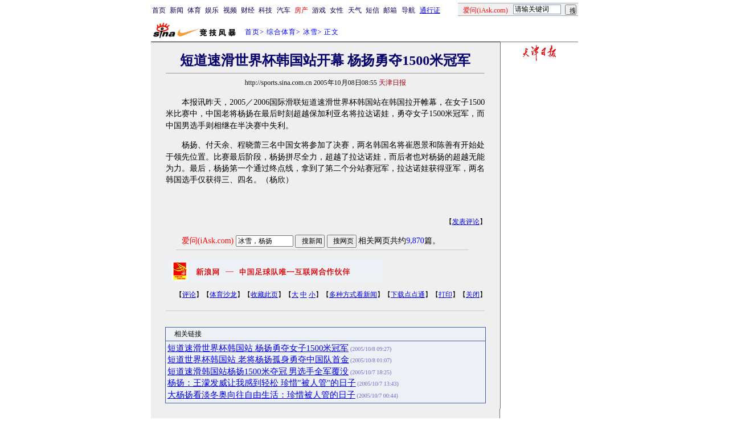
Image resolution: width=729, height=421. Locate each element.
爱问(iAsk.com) (208, 240)
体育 (194, 10)
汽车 (283, 10)
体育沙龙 (223, 295)
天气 (355, 10)
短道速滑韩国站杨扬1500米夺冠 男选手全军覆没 (258, 371)
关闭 (473, 295)
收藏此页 (264, 295)
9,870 (415, 240)
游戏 (319, 10)
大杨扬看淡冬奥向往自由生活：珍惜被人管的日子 (261, 394)
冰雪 (310, 32)
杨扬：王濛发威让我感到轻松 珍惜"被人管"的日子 (261, 382)
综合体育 (281, 32)
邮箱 (390, 10)
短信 (372, 10)
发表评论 (466, 222)
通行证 (430, 10)
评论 (189, 295)
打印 (445, 295)
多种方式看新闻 (353, 295)
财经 (248, 10)
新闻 (176, 10)
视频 (230, 10)
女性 (336, 10)
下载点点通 (408, 295)
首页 (159, 10)
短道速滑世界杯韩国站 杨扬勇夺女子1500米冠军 (258, 348)
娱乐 (212, 10)
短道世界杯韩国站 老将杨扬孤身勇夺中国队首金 (258, 359)
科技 (265, 10)
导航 (408, 10)
